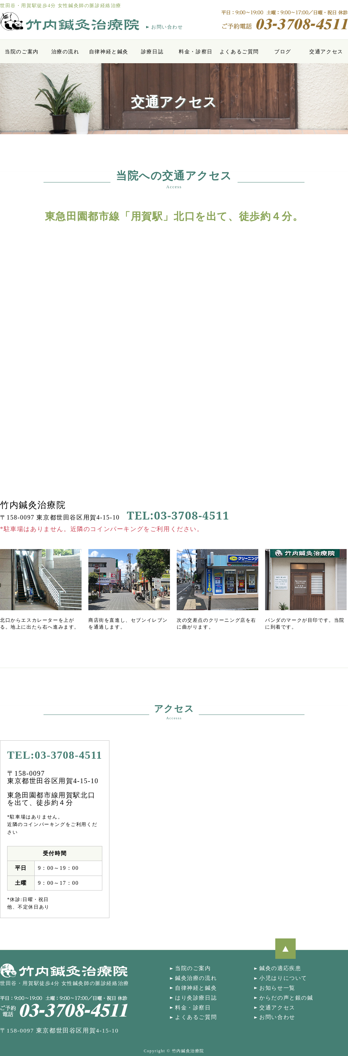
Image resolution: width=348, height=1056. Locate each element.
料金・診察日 (196, 51)
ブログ (282, 51)
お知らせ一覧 (277, 988)
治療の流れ (65, 51)
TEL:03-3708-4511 (178, 515)
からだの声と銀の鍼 (286, 998)
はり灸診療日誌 (196, 998)
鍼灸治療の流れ (196, 978)
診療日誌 (152, 51)
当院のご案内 (22, 51)
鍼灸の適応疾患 (280, 968)
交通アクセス (326, 51)
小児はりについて (283, 978)
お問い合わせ (167, 27)
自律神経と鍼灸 (108, 51)
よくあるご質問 (239, 51)
